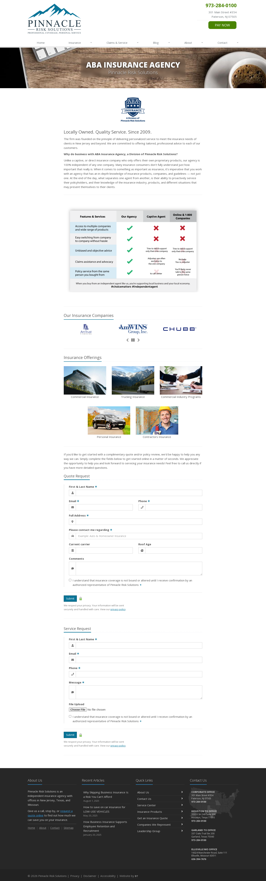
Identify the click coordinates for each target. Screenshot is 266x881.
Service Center (160, 805)
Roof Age (144, 544)
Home (41, 42)
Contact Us (160, 799)
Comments (76, 558)
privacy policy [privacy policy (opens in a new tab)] (118, 609)
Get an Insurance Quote (160, 818)
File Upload (76, 704)
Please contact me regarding (90, 530)
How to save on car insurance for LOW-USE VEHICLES (106, 811)
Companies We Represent (160, 824)
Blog (161, 43)
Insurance (80, 43)
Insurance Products (160, 811)
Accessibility (108, 876)
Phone (144, 501)
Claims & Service (123, 43)
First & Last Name (83, 486)
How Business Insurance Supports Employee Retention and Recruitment (106, 828)
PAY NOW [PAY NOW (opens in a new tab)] (222, 25)
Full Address (79, 515)
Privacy (74, 876)
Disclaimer (89, 876)
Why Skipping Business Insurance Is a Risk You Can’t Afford (106, 796)
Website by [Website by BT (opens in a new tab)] (129, 876)
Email (74, 501)
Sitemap (69, 828)
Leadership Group (160, 831)
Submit (70, 598)
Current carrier (79, 544)
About (193, 43)
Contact (228, 43)
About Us (160, 792)
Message (76, 682)
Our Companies (89, 315)
